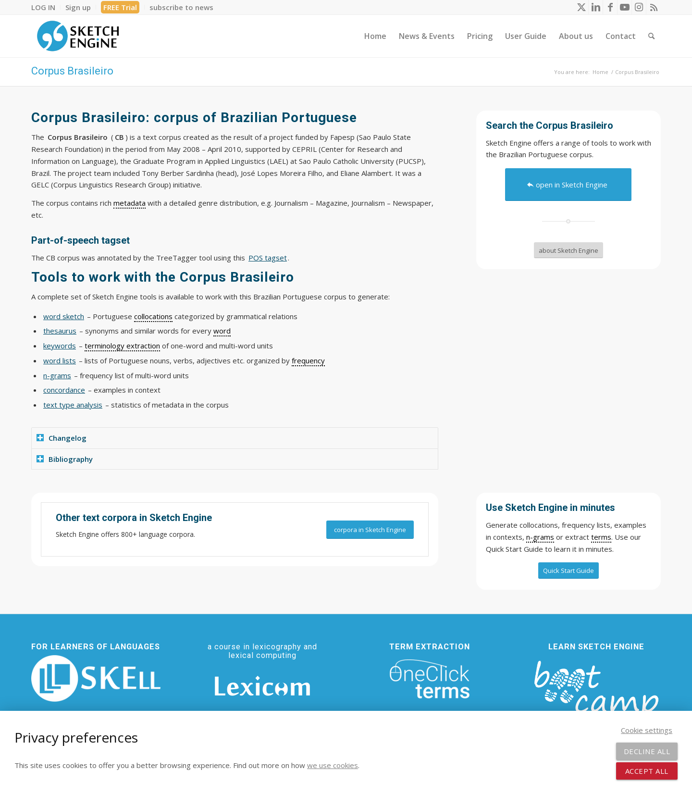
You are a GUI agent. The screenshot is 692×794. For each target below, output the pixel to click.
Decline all (647, 751)
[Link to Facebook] (610, 7)
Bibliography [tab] (65, 459)
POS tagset (267, 257)
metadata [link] (129, 203)
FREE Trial (120, 7)
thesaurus (59, 330)
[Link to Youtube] (624, 7)
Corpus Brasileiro (72, 71)
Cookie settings (646, 730)
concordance (64, 390)
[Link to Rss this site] (653, 7)
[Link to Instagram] (639, 7)
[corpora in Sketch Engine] (370, 530)
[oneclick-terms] (430, 679)
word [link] (222, 330)
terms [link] (601, 537)
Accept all (646, 771)
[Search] (651, 36)
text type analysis (72, 404)
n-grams (57, 375)
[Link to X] (581, 7)
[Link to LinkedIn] (596, 7)
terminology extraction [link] (122, 345)
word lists (59, 360)
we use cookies (332, 765)
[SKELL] (96, 678)
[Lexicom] (262, 686)
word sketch (63, 316)
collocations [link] (153, 316)
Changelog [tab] (61, 438)
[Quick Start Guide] (568, 570)
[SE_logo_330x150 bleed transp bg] (77, 36)
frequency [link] (308, 360)
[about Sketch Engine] (568, 250)
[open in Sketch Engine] (568, 184)
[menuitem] (46, 7)
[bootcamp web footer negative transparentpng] (596, 694)
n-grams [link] (540, 537)
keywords (59, 345)
